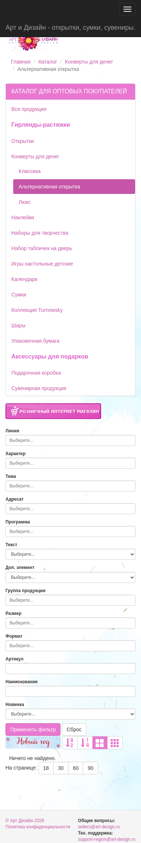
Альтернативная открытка (49, 187)
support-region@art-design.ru (107, 839)
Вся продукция (28, 109)
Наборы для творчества (39, 233)
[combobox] (70, 440)
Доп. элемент (19, 567)
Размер (13, 613)
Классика (30, 171)
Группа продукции (25, 590)
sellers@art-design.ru (99, 826)
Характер (15, 453)
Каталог (47, 62)
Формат (13, 636)
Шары (18, 325)
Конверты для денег (89, 62)
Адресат (14, 499)
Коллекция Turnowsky (37, 310)
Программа (17, 522)
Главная (20, 62)
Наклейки (22, 217)
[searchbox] (68, 440)
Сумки (18, 295)
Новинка (14, 704)
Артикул (14, 659)
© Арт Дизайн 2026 (24, 820)
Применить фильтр (33, 729)
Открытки (22, 141)
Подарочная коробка (36, 373)
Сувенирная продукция (38, 388)
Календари (24, 279)
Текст (11, 544)
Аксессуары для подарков (49, 356)
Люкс (25, 202)
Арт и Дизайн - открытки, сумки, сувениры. (70, 27)
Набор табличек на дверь (41, 248)
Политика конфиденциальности (37, 826)
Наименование (21, 681)
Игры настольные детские (42, 264)
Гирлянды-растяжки (40, 125)
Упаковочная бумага (35, 341)
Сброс (74, 729)
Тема (10, 476)
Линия (12, 430)
